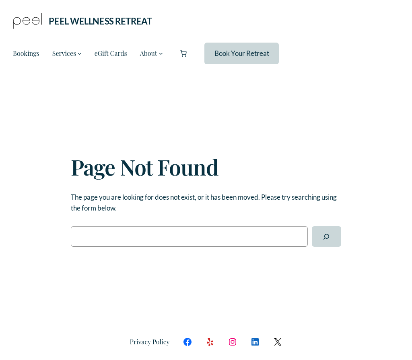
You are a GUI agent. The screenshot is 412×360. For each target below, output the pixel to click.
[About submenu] (161, 53)
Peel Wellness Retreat (100, 21)
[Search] (326, 236)
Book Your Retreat (241, 53)
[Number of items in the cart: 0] (183, 53)
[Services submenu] (80, 53)
